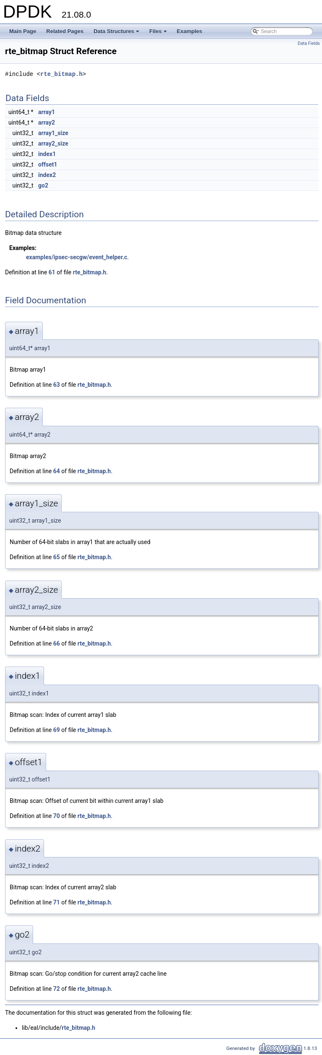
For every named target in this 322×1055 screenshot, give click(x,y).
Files (158, 33)
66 (56, 643)
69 (56, 730)
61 (52, 272)
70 (56, 816)
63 (56, 384)
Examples (190, 31)
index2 (47, 175)
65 (56, 557)
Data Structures (116, 33)
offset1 (47, 164)
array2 (46, 122)
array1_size (53, 133)
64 (56, 471)
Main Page (22, 31)
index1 (47, 154)
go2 (43, 185)
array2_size (53, 143)
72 (56, 988)
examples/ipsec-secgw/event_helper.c (76, 257)
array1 (46, 112)
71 (56, 902)
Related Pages (64, 31)
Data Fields (309, 43)
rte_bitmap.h (61, 74)
